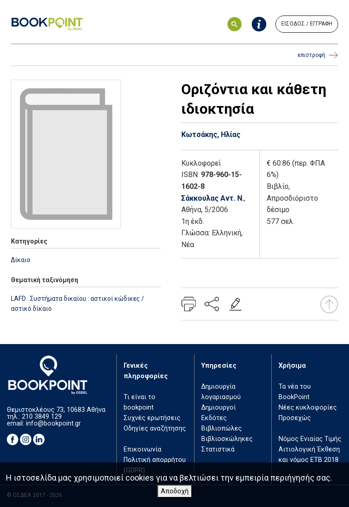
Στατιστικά (217, 449)
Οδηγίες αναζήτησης (155, 428)
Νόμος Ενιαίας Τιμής (310, 439)
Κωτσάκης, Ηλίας (210, 134)
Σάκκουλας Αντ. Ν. (212, 198)
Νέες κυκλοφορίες (308, 407)
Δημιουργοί (218, 407)
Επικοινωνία (142, 449)
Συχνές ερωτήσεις (152, 418)
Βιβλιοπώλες (221, 428)
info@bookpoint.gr (53, 423)
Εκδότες (214, 418)
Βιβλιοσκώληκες (227, 439)
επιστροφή (318, 55)
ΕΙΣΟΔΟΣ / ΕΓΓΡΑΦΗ (306, 23)
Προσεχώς (295, 418)
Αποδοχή (175, 491)
